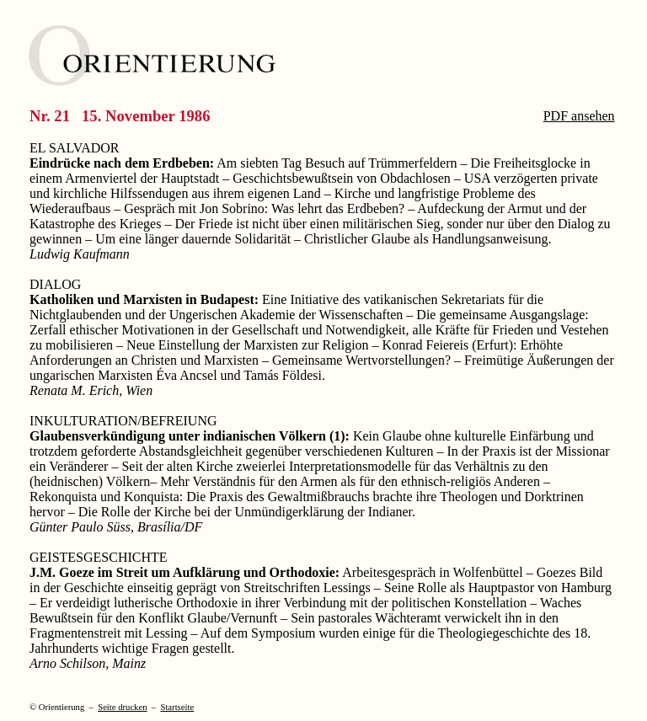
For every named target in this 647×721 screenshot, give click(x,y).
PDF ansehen (579, 116)
